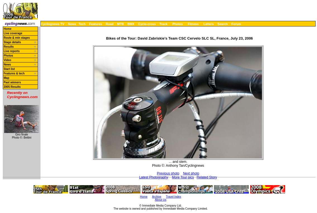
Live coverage (13, 33)
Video (7, 60)
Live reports (12, 51)
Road (110, 24)
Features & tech (14, 73)
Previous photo (168, 173)
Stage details (12, 42)
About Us (160, 199)
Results (9, 46)
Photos (177, 24)
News (72, 24)
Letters (209, 24)
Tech (81, 24)
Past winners (12, 82)
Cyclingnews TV (52, 24)
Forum (236, 24)
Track (163, 24)
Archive (156, 196)
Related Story (207, 177)
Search (223, 24)
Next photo (191, 173)
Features (95, 24)
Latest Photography (153, 177)
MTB (120, 24)
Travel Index (173, 196)
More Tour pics (183, 177)
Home (7, 28)
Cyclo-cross (147, 24)
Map (6, 77)
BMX (131, 24)
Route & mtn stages (17, 37)
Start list (9, 69)
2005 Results (12, 86)
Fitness (193, 24)
